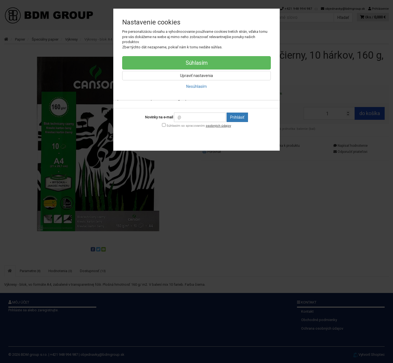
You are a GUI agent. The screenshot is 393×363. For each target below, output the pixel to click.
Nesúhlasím (196, 86)
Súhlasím (197, 62)
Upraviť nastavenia (196, 75)
